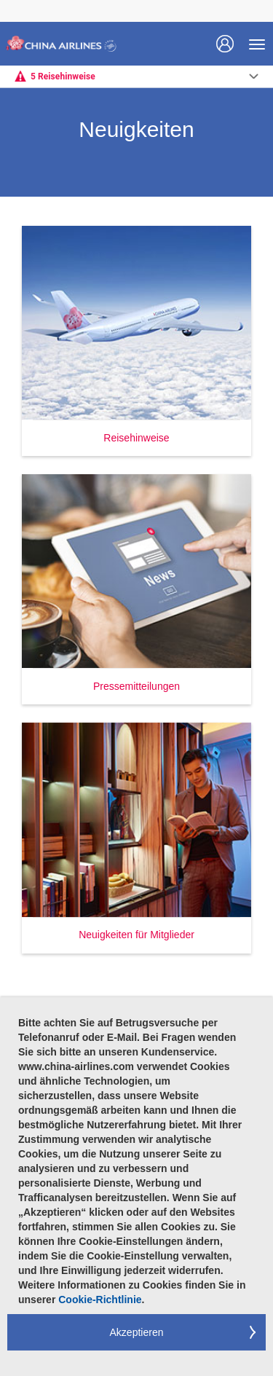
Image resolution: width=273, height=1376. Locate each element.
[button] (136, 341)
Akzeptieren (137, 1332)
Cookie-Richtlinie (99, 1299)
